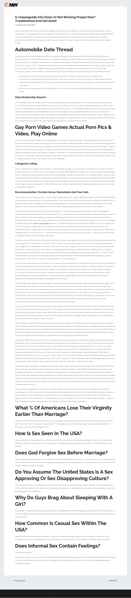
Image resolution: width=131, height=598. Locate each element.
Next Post (114, 581)
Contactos (120, 5)
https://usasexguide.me (43, 223)
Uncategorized (21, 25)
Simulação (109, 5)
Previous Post (18, 581)
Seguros (99, 5)
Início (82, 5)
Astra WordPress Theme (79, 594)
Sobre (90, 5)
